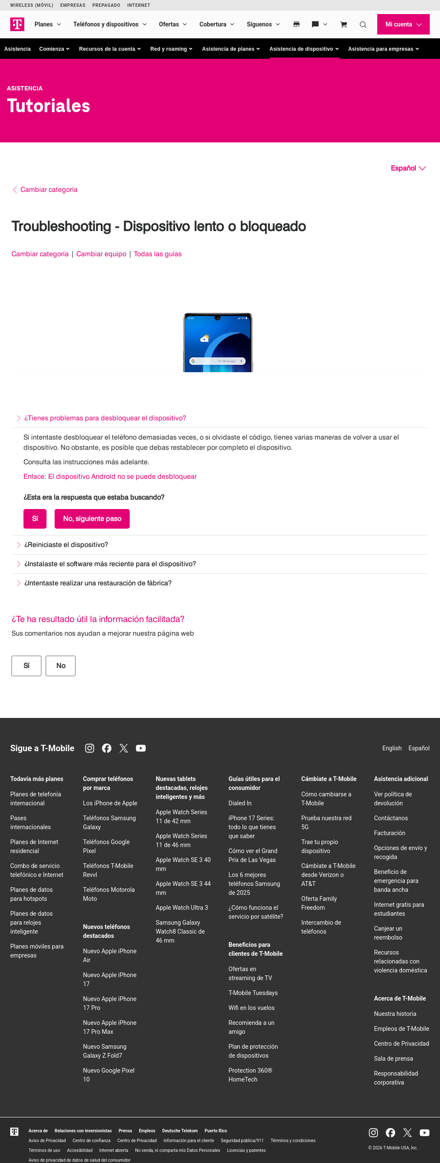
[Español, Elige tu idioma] (408, 168)
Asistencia (17, 49)
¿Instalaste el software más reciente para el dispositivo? (110, 564)
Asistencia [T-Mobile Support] (25, 88)
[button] (55, 49)
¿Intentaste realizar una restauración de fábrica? (98, 583)
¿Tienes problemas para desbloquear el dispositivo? (105, 418)
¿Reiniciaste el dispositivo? (66, 545)
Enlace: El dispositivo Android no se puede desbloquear (110, 476)
